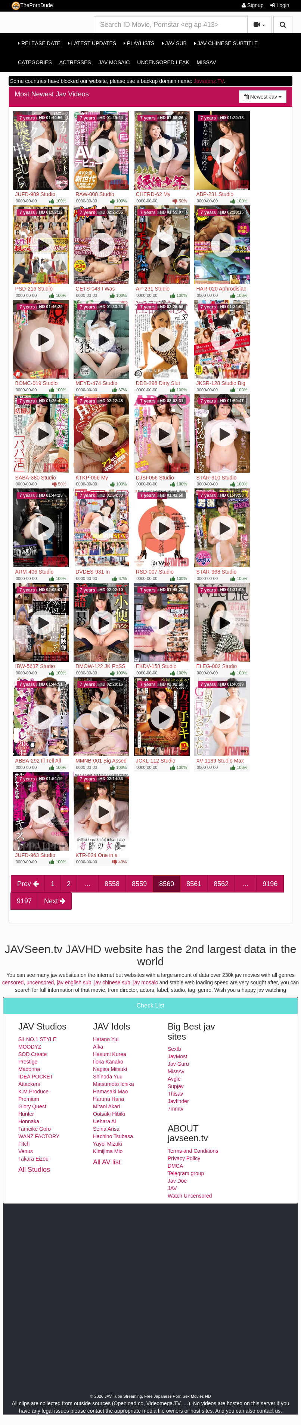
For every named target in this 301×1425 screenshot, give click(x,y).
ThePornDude (32, 5)
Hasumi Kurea (109, 1054)
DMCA (175, 1166)
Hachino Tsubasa (113, 1136)
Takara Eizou (33, 1159)
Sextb (174, 1049)
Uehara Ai (104, 1121)
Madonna (29, 1069)
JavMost (177, 1056)
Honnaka (28, 1121)
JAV (172, 1188)
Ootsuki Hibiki (109, 1114)
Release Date (39, 43)
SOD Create (32, 1054)
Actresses (75, 62)
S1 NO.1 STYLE (37, 1039)
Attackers (29, 1084)
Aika (98, 1047)
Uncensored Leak (163, 62)
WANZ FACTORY (38, 1136)
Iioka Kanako (108, 1062)
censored (13, 982)
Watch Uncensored (190, 1196)
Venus (25, 1151)
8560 (166, 884)
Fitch (24, 1144)
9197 (24, 901)
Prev (27, 884)
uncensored (40, 982)
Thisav (175, 1094)
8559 (139, 884)
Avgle (174, 1079)
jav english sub (74, 982)
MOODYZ (29, 1047)
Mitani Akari (106, 1106)
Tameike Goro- (35, 1129)
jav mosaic (145, 982)
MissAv (206, 62)
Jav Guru (178, 1064)
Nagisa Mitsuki (110, 1069)
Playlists (139, 43)
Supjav (176, 1086)
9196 (270, 884)
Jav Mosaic (114, 62)
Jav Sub (174, 43)
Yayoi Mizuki (107, 1144)
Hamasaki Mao (110, 1092)
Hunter (26, 1114)
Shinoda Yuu (107, 1077)
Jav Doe (177, 1181)
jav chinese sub (112, 982)
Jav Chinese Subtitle (226, 43)
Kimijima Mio (107, 1151)
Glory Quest (32, 1106)
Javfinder (178, 1101)
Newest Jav (265, 96)
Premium (28, 1099)
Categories (35, 62)
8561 (193, 884)
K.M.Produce (33, 1092)
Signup (252, 5)
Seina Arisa (106, 1129)
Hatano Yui (105, 1039)
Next (54, 901)
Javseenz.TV (209, 81)
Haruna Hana (108, 1099)
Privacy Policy (184, 1158)
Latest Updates (92, 43)
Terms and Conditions (193, 1151)
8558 (112, 884)
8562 (221, 884)
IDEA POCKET (35, 1077)
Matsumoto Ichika (113, 1084)
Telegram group (186, 1173)
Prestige (27, 1062)
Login (279, 5)
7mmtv (175, 1109)
